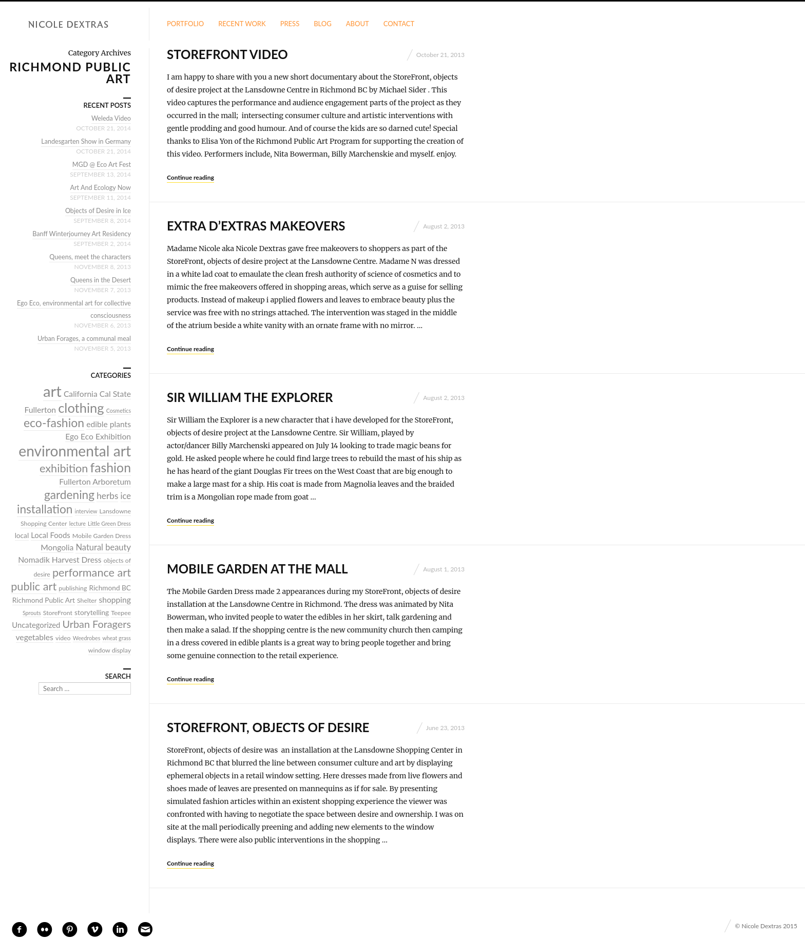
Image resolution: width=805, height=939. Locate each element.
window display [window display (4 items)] (109, 650)
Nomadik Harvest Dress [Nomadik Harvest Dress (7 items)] (59, 559)
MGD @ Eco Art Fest (100, 164)
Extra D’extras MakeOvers (256, 225)
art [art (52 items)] (52, 391)
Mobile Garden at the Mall (257, 568)
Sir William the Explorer (250, 397)
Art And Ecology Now (99, 187)
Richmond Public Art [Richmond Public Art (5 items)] (43, 600)
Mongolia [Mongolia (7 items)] (57, 547)
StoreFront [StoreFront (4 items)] (57, 613)
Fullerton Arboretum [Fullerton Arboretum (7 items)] (95, 481)
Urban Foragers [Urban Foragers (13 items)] (97, 624)
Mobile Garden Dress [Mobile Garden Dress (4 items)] (101, 536)
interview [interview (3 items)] (86, 511)
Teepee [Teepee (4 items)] (121, 613)
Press (290, 24)
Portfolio (185, 24)
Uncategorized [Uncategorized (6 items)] (36, 624)
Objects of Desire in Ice (97, 210)
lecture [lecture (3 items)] (77, 523)
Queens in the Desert (99, 280)
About (357, 24)
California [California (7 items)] (81, 393)
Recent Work (242, 24)
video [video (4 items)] (63, 638)
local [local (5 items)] (22, 535)
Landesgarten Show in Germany (84, 141)
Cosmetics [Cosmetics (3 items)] (118, 410)
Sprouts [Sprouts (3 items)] (32, 612)
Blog (323, 24)
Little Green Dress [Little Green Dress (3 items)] (109, 523)
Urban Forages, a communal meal (82, 338)
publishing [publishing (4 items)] (73, 588)
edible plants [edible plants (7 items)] (108, 424)
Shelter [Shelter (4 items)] (87, 600)
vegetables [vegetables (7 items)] (34, 637)
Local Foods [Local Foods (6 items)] (50, 535)
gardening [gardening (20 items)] (69, 495)
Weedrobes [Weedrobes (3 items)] (87, 638)
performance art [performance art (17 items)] (91, 572)
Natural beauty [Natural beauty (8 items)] (103, 547)
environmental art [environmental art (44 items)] (74, 450)
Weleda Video (110, 118)
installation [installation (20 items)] (45, 509)
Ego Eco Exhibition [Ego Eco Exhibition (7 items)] (98, 436)
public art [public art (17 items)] (33, 586)
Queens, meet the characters (89, 257)
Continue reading (190, 177)
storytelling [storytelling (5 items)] (91, 612)
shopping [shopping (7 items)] (115, 599)
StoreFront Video (227, 54)
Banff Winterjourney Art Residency (80, 233)
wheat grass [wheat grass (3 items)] (116, 638)
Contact (399, 24)
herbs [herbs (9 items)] (107, 495)
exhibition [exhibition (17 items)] (64, 468)
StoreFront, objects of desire (268, 727)
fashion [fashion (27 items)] (110, 467)
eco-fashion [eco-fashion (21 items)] (54, 422)
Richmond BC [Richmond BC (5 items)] (110, 588)
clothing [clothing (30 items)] (81, 407)
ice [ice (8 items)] (126, 496)
